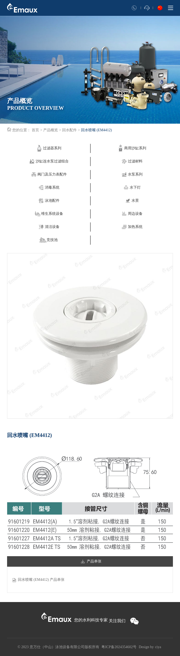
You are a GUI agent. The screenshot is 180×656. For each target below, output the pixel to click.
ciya (158, 647)
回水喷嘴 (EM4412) (96, 130)
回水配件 (69, 130)
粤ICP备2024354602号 (119, 647)
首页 (35, 130)
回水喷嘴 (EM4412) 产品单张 (41, 580)
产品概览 (50, 130)
